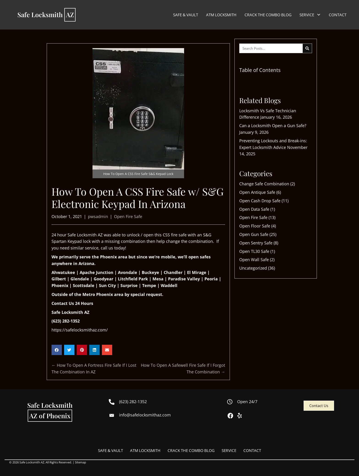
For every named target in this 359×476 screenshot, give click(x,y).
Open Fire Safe (128, 216)
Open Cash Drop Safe (259, 200)
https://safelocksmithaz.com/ (80, 330)
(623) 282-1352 (66, 321)
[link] (185, 14)
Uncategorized (253, 268)
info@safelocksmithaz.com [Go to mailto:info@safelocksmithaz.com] (145, 415)
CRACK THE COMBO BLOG (191, 450)
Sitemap (80, 462)
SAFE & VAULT (110, 450)
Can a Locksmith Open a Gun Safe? (272, 125)
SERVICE (229, 450)
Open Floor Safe (254, 226)
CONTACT (252, 450)
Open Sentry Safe (255, 243)
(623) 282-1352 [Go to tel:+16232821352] (133, 401)
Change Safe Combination (264, 183)
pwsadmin (98, 216)
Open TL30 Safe (254, 251)
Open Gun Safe (253, 234)
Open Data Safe (254, 209)
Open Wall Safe (254, 259)
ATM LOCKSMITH (145, 450)
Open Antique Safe (257, 192)
